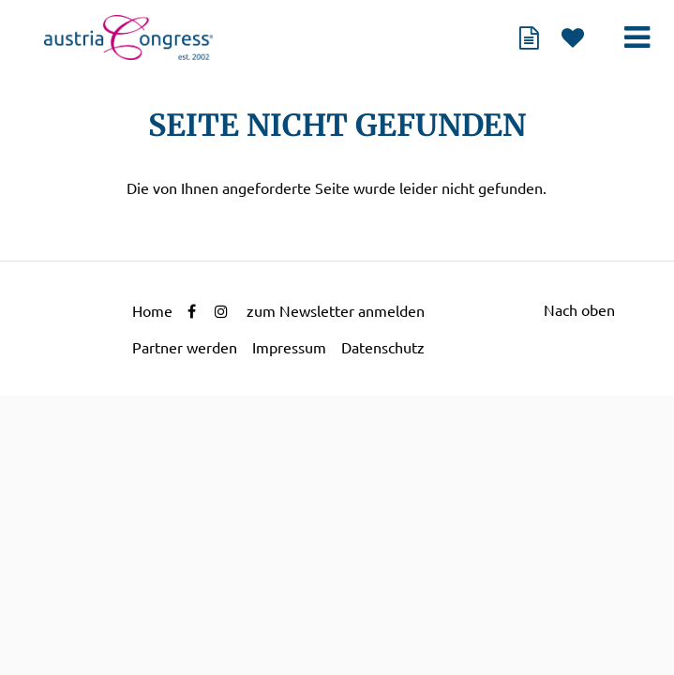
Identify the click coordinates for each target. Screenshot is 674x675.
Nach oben (579, 310)
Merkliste (573, 37)
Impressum (289, 347)
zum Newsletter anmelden (336, 311)
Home (152, 311)
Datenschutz (383, 347)
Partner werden (184, 347)
